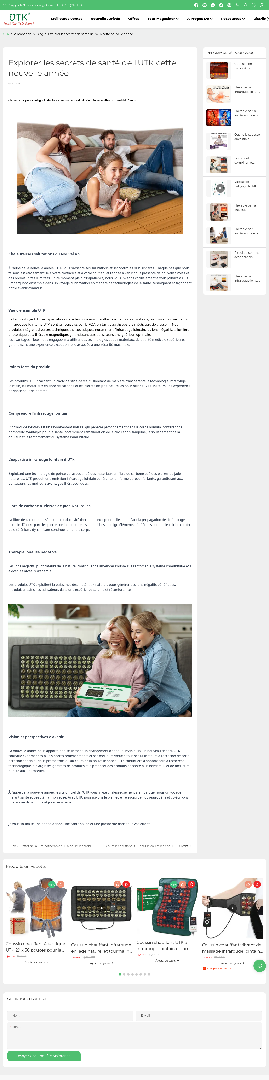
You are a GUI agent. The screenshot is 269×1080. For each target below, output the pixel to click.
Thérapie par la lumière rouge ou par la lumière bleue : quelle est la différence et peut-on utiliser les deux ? (248, 113)
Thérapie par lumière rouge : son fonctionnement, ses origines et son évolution (248, 231)
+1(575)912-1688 (70, 5)
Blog (39, 34)
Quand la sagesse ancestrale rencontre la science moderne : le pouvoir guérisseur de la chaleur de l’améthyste (247, 137)
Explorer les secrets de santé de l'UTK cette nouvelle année (90, 34)
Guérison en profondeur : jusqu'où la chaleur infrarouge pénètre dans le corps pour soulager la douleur (248, 66)
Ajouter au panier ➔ (36, 962)
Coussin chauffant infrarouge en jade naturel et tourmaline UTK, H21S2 (101, 948)
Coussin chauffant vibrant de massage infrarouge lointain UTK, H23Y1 (232, 948)
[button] (268, 19)
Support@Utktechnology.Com (29, 5)
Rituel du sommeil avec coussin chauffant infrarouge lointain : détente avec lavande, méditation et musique (248, 255)
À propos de (23, 34)
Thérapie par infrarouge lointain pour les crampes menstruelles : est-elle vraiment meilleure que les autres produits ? (247, 90)
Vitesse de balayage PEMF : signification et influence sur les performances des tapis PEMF (247, 184)
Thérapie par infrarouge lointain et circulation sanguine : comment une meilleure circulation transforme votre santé (247, 278)
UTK (6, 34)
